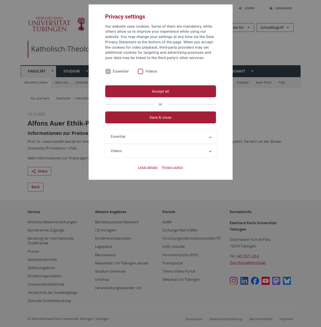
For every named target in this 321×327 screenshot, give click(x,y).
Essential (121, 71)
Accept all (160, 91)
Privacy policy (172, 167)
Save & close (160, 117)
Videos (151, 71)
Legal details (148, 167)
